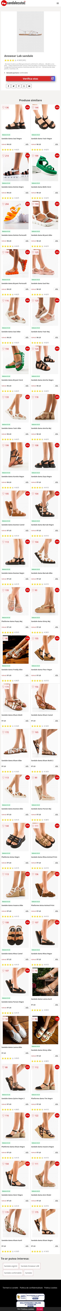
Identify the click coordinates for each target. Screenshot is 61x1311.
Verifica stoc (39, 78)
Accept (40, 1309)
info (27, 144)
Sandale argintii (10, 1266)
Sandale (28, 1273)
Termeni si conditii (10, 1287)
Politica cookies (50, 1287)
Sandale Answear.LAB (30, 1266)
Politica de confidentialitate (31, 1287)
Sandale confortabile (13, 1273)
